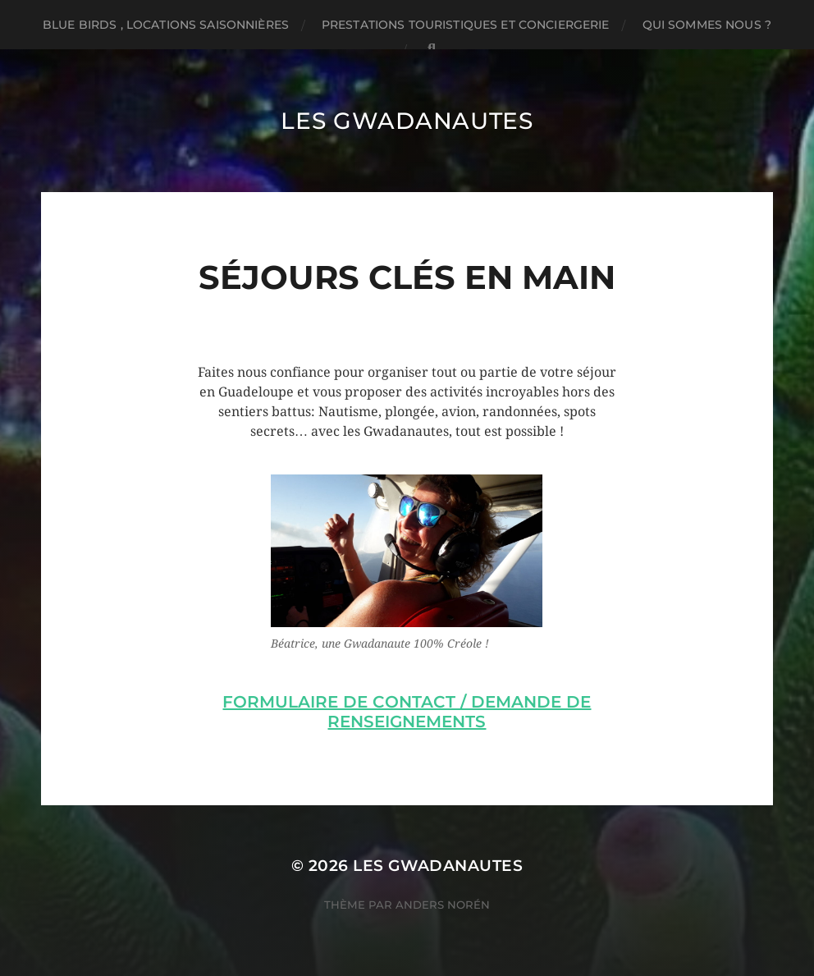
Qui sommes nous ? (707, 24)
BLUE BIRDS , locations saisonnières (166, 24)
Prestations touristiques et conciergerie (466, 24)
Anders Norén (443, 904)
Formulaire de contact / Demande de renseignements (406, 711)
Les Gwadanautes (407, 121)
